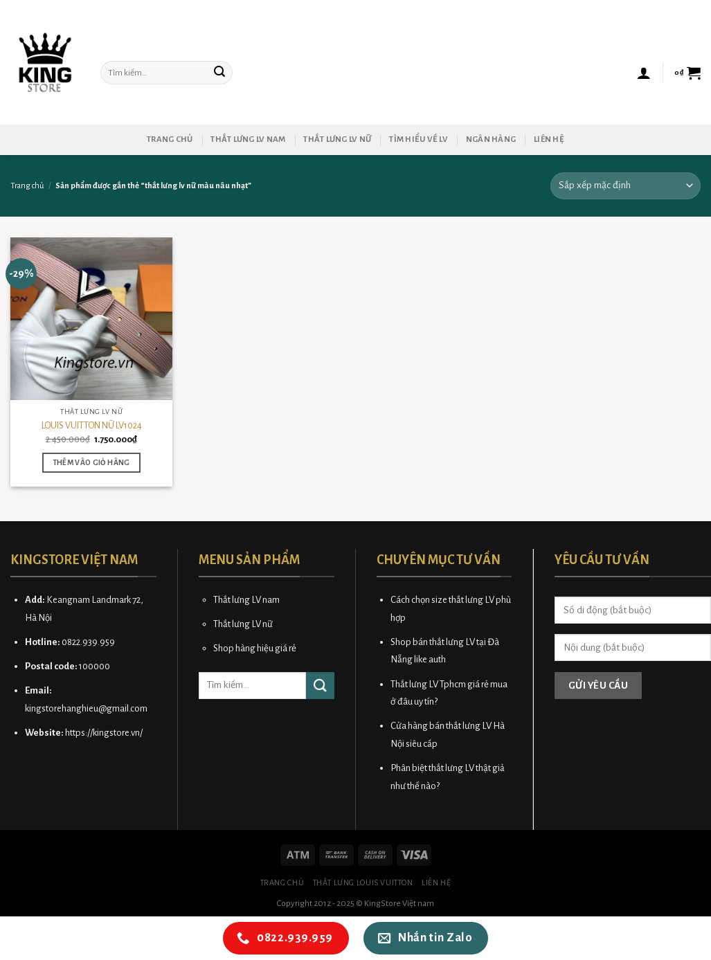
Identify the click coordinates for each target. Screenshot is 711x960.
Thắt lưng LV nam (247, 139)
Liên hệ (549, 139)
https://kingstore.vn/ (104, 732)
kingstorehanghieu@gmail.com (86, 708)
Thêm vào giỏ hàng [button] (91, 463)
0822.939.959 (88, 642)
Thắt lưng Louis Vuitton (363, 882)
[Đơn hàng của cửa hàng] (625, 185)
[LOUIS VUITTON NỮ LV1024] (91, 318)
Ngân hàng (491, 139)
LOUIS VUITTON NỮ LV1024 (92, 425)
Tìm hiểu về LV (418, 139)
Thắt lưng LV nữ (337, 139)
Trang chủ (169, 139)
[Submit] (220, 72)
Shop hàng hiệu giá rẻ (254, 648)
